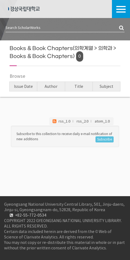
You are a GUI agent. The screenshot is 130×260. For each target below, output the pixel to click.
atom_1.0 (102, 121)
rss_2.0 (82, 121)
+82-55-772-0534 (30, 215)
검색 (122, 28)
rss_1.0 (64, 121)
